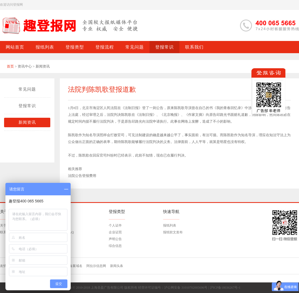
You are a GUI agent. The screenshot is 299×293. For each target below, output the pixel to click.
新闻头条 (116, 266)
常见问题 (27, 89)
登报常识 (27, 106)
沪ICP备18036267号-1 (225, 287)
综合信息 (115, 246)
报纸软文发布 (173, 232)
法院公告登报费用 (82, 176)
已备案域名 (74, 266)
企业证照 (115, 232)
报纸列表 (169, 225)
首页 (10, 66)
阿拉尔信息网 (96, 266)
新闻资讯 (27, 122)
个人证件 (115, 225)
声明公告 (115, 239)
